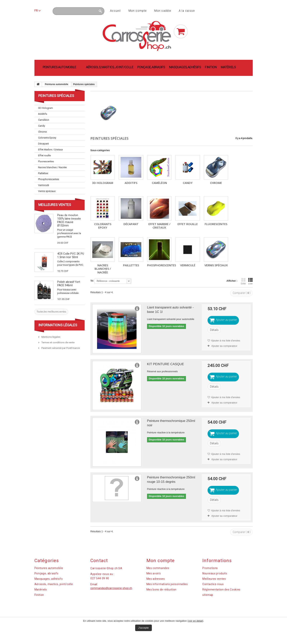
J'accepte (143, 627)
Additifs (131, 183)
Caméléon (159, 183)
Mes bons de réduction (161, 589)
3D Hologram (102, 183)
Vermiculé (187, 265)
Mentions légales (50, 336)
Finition (211, 67)
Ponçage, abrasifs (151, 67)
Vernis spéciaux (216, 265)
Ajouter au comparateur (224, 345)
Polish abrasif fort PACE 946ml (68, 283)
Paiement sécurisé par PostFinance (60, 348)
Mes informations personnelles (167, 584)
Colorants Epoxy (102, 225)
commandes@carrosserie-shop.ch (111, 588)
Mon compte (137, 10)
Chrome (216, 183)
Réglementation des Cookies (221, 589)
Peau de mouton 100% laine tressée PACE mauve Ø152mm (69, 220)
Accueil (115, 10)
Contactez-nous (213, 584)
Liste (250, 281)
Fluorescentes (216, 224)
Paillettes (131, 265)
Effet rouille (187, 224)
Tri (91, 280)
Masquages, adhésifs (185, 67)
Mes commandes (157, 568)
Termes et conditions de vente (57, 342)
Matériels (228, 67)
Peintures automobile (59, 67)
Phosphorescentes (161, 265)
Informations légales (57, 325)
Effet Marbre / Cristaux (159, 225)
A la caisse (187, 10)
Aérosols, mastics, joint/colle (109, 67)
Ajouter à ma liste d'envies (225, 340)
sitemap (207, 594)
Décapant (130, 224)
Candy (187, 183)
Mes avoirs (153, 573)
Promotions (210, 568)
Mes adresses (155, 578)
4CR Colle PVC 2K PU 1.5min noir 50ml (70, 255)
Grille (243, 281)
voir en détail (195, 620)
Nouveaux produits (214, 573)
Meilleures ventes (54, 205)
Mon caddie (162, 10)
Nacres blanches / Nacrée (103, 268)
